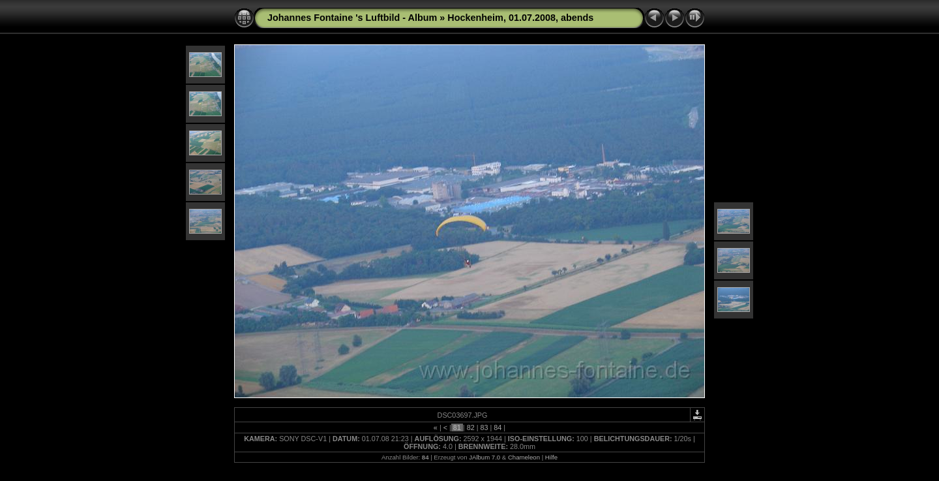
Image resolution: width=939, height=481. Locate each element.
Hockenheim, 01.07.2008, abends (520, 17)
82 (471, 427)
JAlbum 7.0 (484, 457)
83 (484, 427)
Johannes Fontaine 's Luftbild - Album (352, 17)
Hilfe (551, 457)
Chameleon (524, 457)
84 (497, 427)
